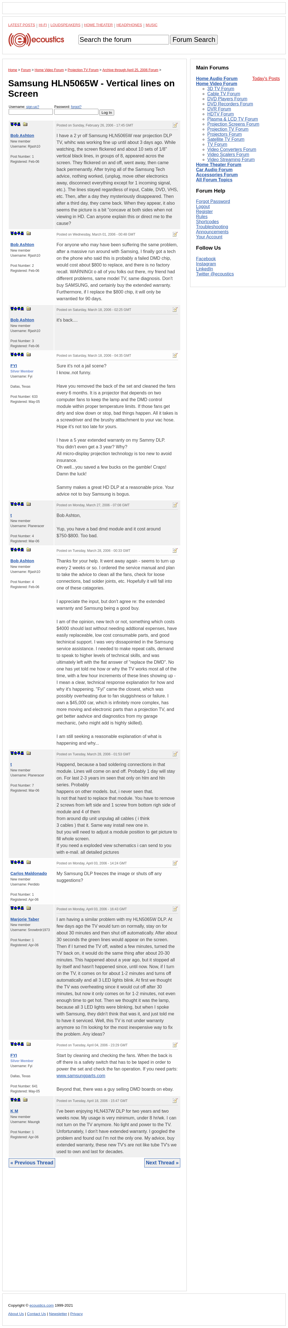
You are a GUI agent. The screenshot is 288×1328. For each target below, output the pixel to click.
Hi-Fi (43, 25)
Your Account (209, 236)
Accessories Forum (217, 174)
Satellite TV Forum (225, 139)
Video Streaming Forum (231, 159)
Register (204, 211)
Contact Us (36, 1314)
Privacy (76, 1314)
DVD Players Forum (227, 98)
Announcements (212, 231)
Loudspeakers (65, 25)
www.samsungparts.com (81, 1075)
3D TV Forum (220, 88)
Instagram (206, 263)
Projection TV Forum (227, 129)
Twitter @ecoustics (215, 274)
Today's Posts (266, 78)
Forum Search (193, 39)
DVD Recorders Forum (230, 103)
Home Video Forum (216, 83)
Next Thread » (162, 1163)
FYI (13, 365)
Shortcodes (207, 221)
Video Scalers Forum (228, 154)
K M (14, 1110)
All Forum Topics (214, 179)
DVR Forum (219, 109)
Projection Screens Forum (233, 124)
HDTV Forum (220, 114)
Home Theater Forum (218, 164)
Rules (202, 216)
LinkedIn (204, 268)
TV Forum (217, 144)
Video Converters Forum (231, 149)
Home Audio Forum (217, 78)
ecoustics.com (42, 1305)
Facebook (206, 258)
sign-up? (32, 107)
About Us (16, 1314)
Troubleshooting (212, 226)
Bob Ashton (22, 135)
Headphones (129, 25)
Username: (31, 110)
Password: (76, 110)
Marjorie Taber (24, 919)
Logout (203, 206)
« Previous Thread (31, 1163)
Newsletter (58, 1314)
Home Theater (98, 25)
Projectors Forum (224, 134)
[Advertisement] (94, 1233)
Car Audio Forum (214, 169)
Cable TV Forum (223, 93)
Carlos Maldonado (28, 873)
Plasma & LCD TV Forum (232, 119)
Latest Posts (21, 25)
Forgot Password (213, 201)
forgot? (76, 107)
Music (152, 25)
